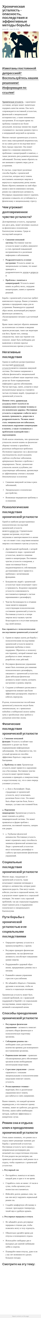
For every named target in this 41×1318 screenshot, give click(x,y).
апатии (26, 272)
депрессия (14, 531)
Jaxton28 (5, 29)
